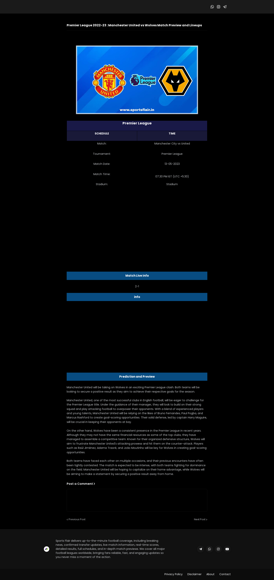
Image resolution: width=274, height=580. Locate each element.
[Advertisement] (137, 220)
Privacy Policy (173, 574)
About (210, 574)
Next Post (199, 519)
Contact (225, 574)
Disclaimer (194, 574)
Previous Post (77, 519)
